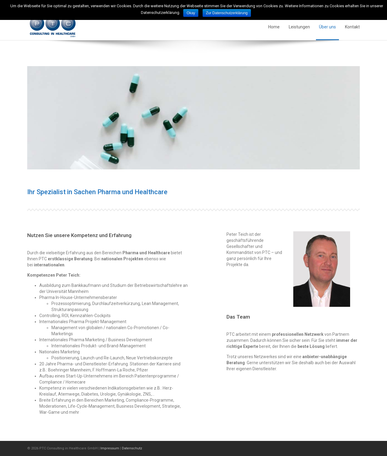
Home (274, 26)
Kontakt (352, 26)
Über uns (327, 26)
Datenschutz (132, 448)
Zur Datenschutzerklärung (227, 13)
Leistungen (299, 26)
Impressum (109, 448)
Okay (191, 13)
